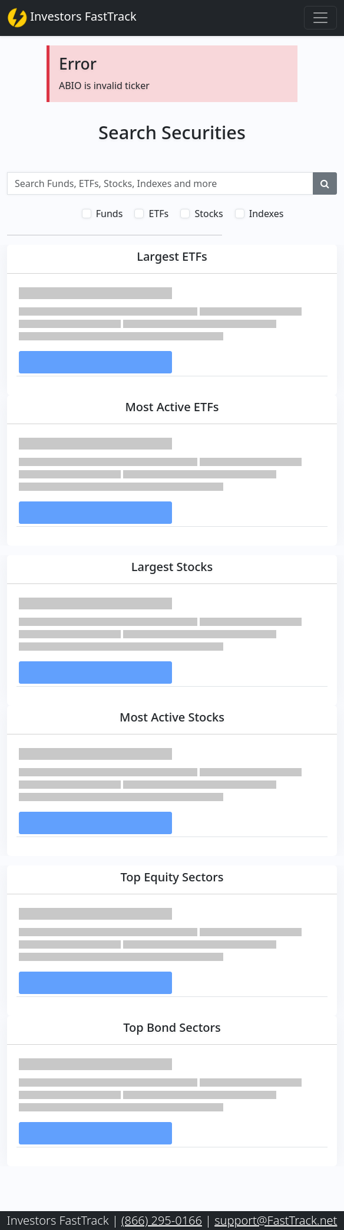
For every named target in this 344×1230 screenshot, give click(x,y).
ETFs (158, 213)
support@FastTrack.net (275, 1220)
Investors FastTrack (72, 18)
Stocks (208, 213)
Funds (109, 213)
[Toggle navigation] (320, 17)
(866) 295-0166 (161, 1220)
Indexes (266, 213)
